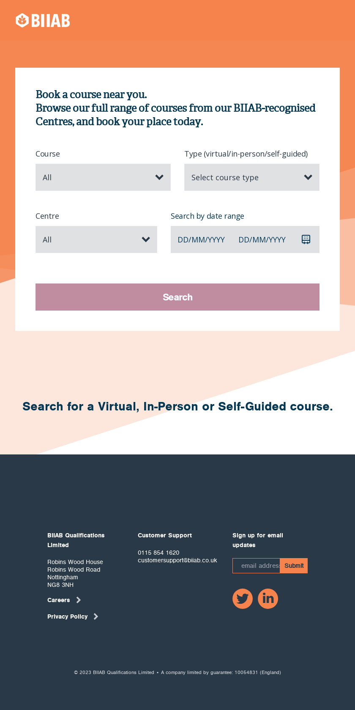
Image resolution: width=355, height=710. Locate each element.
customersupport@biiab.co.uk (177, 560)
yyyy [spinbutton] (216, 239)
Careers (64, 600)
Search (178, 297)
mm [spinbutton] (198, 239)
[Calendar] (306, 239)
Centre (47, 216)
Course (48, 154)
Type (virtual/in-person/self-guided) (246, 154)
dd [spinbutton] (183, 239)
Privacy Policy (73, 616)
